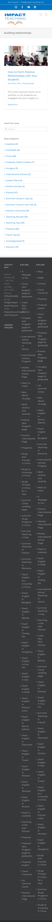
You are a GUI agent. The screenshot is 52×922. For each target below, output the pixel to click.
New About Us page (26, 395)
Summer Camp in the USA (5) (21, 204)
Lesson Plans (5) (14, 180)
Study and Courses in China (26, 458)
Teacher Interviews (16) (17, 210)
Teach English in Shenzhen (26, 740)
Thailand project (26, 864)
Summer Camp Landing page (26, 505)
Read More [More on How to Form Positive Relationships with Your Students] (12, 105)
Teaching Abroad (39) (17, 216)
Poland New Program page (26, 425)
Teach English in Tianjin (25, 755)
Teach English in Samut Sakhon (26, 723)
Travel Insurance (26, 873)
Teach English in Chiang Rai (25, 630)
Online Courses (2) (15, 186)
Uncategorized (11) (15, 241)
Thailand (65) (12, 229)
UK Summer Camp (26, 883)
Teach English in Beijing (25, 613)
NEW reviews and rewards (26, 409)
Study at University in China (26, 472)
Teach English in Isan (25, 676)
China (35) (11, 156)
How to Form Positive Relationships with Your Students (22, 76)
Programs (26, 447)
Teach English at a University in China (26, 580)
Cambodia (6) (13, 150)
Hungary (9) (12, 168)
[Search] (6, 129)
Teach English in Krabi (26, 688)
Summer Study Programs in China (26, 520)
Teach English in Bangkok (26, 598)
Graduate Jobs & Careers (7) (20, 162)
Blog (40, 271)
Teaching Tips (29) (15, 222)
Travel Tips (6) (13, 235)
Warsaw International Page (26, 895)
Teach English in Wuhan (26, 802)
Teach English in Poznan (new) (26, 704)
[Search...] (26, 129)
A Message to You (26, 274)
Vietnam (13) (12, 247)
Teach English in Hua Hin (25, 663)
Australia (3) (12, 144)
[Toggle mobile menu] (46, 14)
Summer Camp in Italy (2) (19, 198)
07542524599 (11, 296)
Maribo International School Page (26, 372)
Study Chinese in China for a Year (26, 487)
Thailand (26, 837)
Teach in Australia (26, 814)
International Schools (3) (18, 174)
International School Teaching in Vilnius (26, 342)
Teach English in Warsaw (26, 771)
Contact (42, 283)
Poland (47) (12, 192)
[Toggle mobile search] (40, 14)
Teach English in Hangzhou (26, 647)
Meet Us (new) (26, 384)
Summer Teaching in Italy (26, 534)
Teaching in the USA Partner (26, 827)
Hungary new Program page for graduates (26, 324)
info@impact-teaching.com (32, 2)
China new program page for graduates (26, 290)
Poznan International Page (26, 438)
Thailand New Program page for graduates (26, 849)
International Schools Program (26, 358)
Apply (41, 277)
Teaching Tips (28, 83)
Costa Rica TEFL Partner (26, 307)
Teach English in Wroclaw (26, 786)
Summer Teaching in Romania (26, 564)
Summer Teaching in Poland (26, 548)
